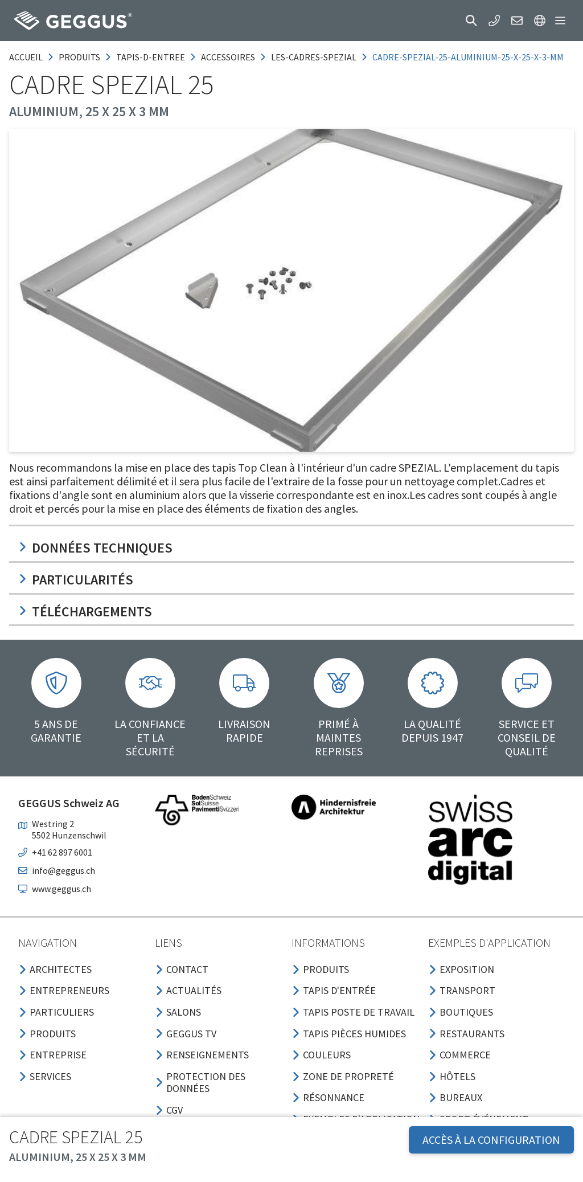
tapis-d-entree (150, 57)
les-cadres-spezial (313, 57)
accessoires (228, 57)
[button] (471, 20)
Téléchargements (85, 611)
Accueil (26, 57)
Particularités (75, 579)
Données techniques (95, 548)
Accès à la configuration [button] (491, 1139)
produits (79, 57)
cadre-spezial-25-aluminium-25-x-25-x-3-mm (468, 57)
